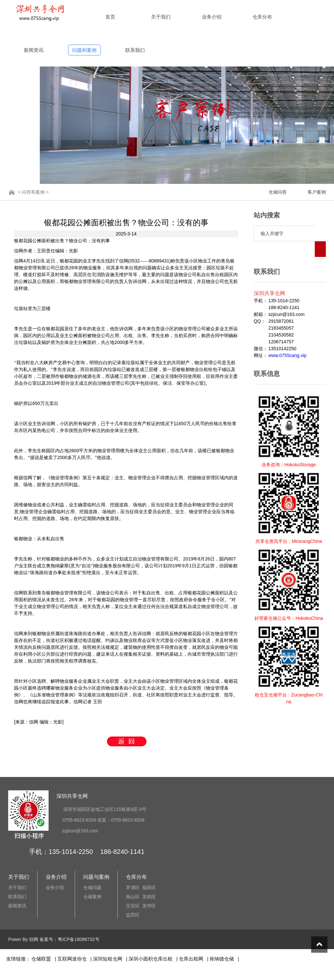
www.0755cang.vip (287, 339)
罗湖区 (133, 887)
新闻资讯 (33, 50)
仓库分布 (262, 17)
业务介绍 (211, 17)
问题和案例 (84, 50)
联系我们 (135, 50)
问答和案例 (33, 192)
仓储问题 (92, 887)
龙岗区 (149, 896)
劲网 (33, 939)
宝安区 (133, 905)
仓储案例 (92, 896)
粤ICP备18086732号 (78, 939)
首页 (110, 17)
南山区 (133, 896)
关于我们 (161, 17)
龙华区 (149, 905)
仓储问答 (277, 192)
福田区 (149, 887)
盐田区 (133, 914)
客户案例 (317, 192)
